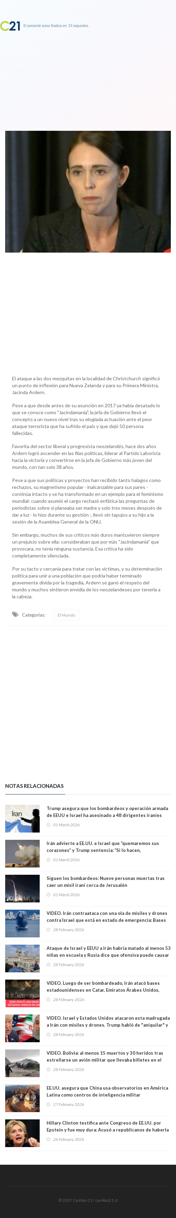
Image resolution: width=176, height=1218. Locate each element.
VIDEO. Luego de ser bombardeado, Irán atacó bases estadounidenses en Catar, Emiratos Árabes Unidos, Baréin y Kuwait (103, 990)
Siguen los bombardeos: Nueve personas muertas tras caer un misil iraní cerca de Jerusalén (106, 881)
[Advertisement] (88, 312)
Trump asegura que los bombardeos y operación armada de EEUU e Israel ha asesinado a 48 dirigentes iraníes (107, 812)
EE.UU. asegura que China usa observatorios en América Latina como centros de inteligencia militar (107, 1091)
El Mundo (66, 615)
